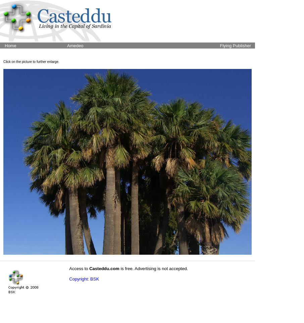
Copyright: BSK (84, 278)
